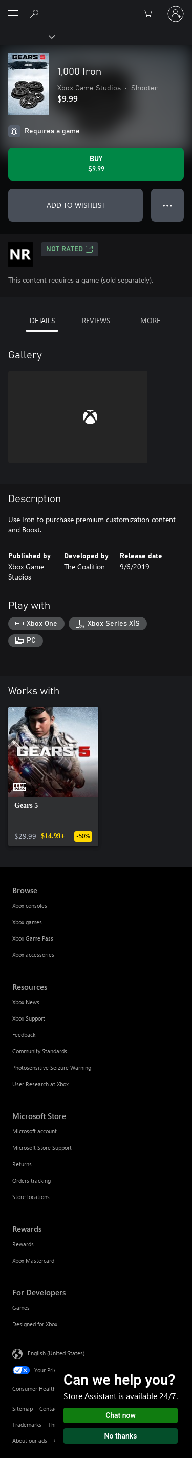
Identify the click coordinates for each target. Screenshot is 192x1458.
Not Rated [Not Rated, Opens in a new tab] (69, 249)
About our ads (29, 1440)
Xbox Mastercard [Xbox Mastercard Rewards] (33, 1260)
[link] (53, 776)
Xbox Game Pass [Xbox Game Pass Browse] (32, 938)
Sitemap (22, 1408)
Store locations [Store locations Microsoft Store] (31, 1196)
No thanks (120, 1436)
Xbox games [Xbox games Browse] (27, 921)
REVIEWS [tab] (96, 320)
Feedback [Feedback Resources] (23, 1034)
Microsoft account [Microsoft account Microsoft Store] (34, 1131)
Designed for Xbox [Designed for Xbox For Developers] (34, 1324)
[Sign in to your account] (175, 14)
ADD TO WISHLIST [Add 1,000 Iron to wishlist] (76, 205)
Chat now (120, 1415)
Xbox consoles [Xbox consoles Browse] (29, 905)
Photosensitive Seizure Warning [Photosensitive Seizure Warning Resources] (51, 1067)
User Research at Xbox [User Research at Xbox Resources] (40, 1084)
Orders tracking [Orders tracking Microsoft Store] (31, 1180)
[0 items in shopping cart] (151, 14)
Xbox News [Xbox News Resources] (25, 1001)
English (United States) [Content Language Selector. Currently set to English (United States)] (56, 1353)
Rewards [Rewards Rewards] (23, 1244)
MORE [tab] (150, 320)
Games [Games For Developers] (21, 1307)
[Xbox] (27, 36)
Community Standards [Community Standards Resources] (39, 1051)
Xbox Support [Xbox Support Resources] (28, 1018)
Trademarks (26, 1424)
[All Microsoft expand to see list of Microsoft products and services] (13, 14)
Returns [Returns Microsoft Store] (22, 1164)
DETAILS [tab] (42, 320)
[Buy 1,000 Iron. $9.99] (96, 164)
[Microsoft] (95, 8)
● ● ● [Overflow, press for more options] (168, 205)
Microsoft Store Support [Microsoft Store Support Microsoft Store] (42, 1147)
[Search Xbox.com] (36, 13)
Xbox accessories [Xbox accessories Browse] (33, 954)
